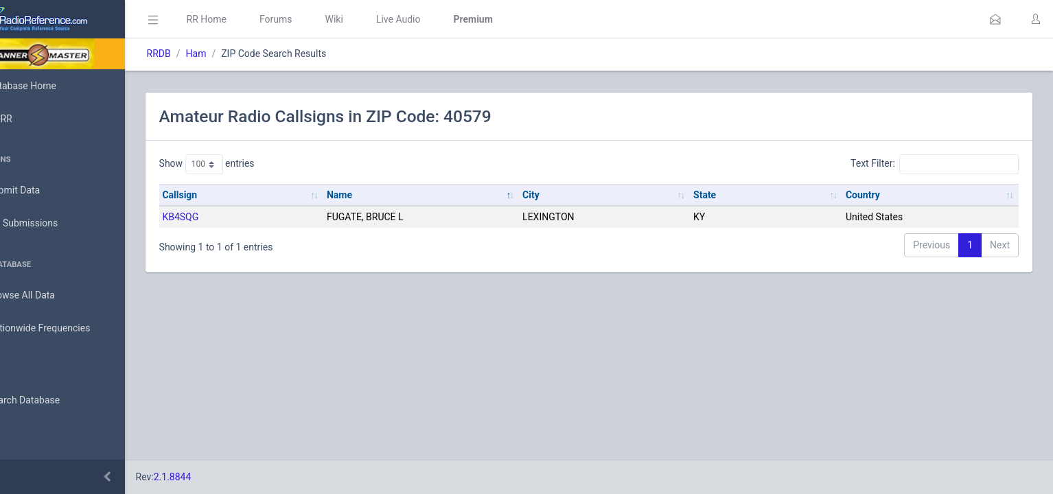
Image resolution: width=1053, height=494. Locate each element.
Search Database (55, 400)
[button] (995, 19)
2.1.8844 (223, 476)
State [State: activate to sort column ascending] (725, 194)
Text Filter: (934, 164)
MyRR (31, 119)
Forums (326, 19)
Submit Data (45, 191)
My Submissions (54, 223)
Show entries (257, 164)
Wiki (385, 19)
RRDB (210, 53)
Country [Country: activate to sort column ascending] (873, 194)
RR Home (257, 19)
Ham (247, 53)
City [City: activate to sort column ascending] (561, 194)
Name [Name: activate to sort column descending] (380, 194)
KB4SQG (231, 216)
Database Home (53, 86)
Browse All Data (53, 296)
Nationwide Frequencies (70, 328)
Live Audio (449, 19)
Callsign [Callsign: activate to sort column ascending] (230, 194)
